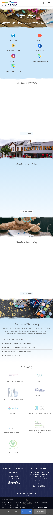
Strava (39, 41)
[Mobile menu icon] (49, 3)
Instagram (13, 61)
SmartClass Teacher (13, 71)
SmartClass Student (40, 61)
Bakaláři (13, 41)
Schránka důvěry (13, 51)
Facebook (40, 51)
